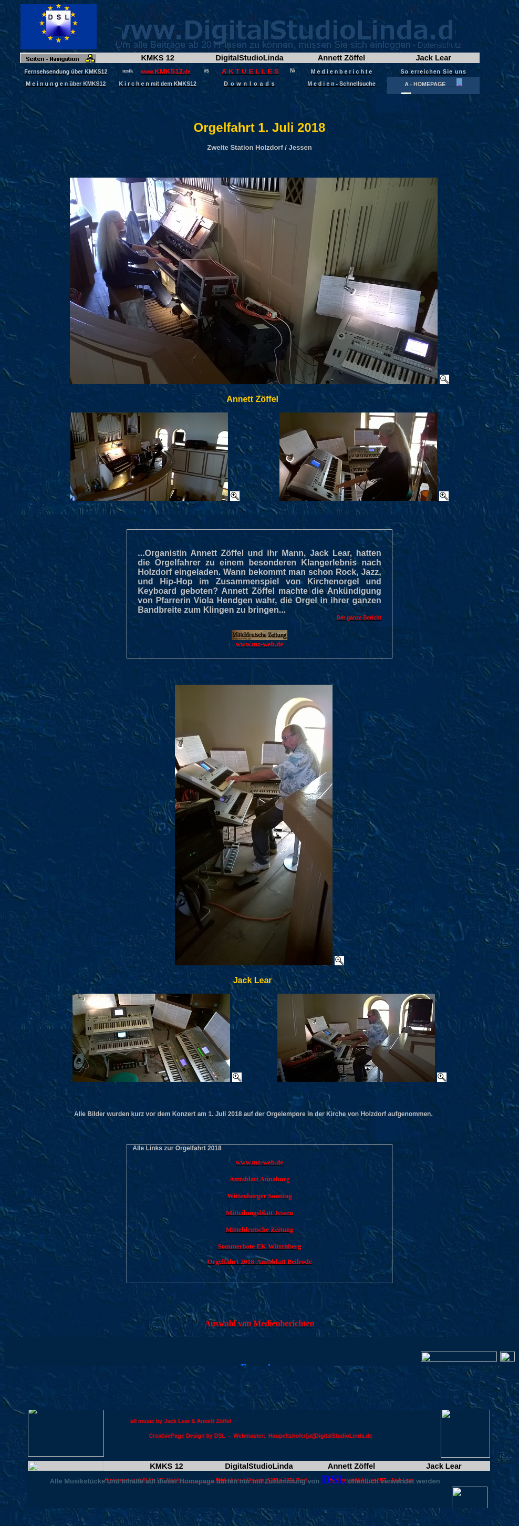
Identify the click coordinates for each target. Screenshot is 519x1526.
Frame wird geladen (259, 49)
